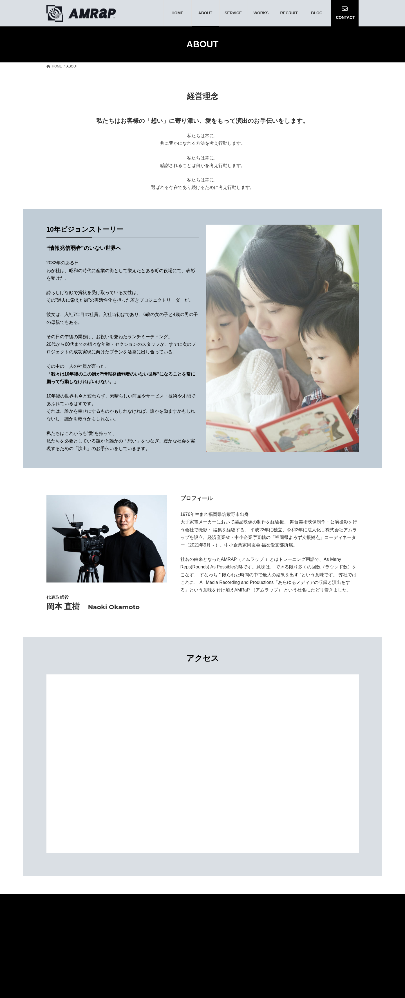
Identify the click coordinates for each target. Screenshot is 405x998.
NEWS (247, 917)
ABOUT (269, 917)
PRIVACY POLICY (332, 927)
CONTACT (295, 927)
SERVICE (295, 917)
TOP (227, 917)
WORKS (321, 917)
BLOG (344, 917)
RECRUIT (266, 927)
